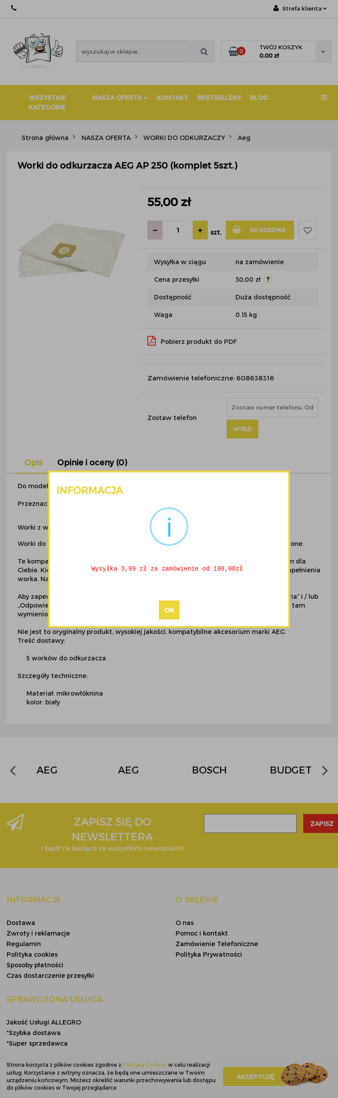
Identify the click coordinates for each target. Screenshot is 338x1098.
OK (169, 610)
